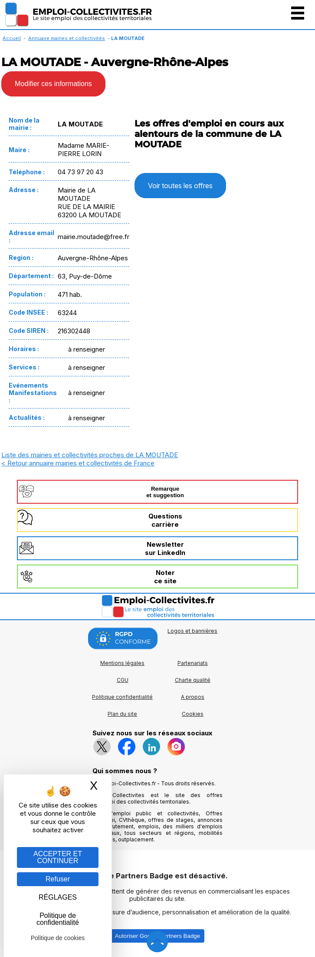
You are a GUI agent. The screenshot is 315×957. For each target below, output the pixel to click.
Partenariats (192, 663)
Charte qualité (192, 680)
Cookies (192, 714)
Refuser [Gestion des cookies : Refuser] (58, 879)
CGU (122, 680)
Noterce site (165, 576)
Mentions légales (122, 663)
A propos (192, 697)
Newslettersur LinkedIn (165, 548)
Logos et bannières (192, 631)
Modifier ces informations (53, 83)
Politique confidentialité (122, 697)
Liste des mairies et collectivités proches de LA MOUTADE (89, 455)
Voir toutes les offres (180, 185)
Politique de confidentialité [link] (57, 919)
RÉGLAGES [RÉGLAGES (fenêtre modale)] (58, 897)
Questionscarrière (165, 520)
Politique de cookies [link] (58, 937)
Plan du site (122, 714)
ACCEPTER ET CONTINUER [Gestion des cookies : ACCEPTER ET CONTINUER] (57, 857)
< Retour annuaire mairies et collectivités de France (77, 463)
